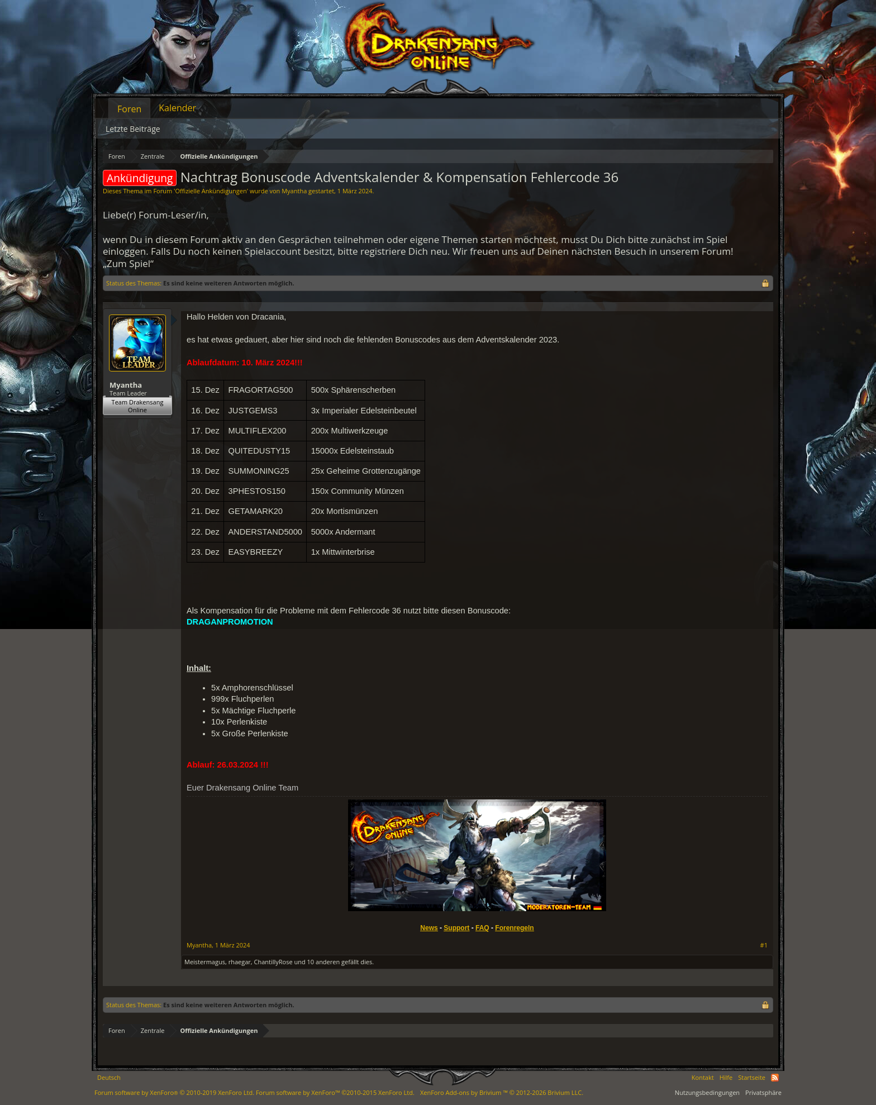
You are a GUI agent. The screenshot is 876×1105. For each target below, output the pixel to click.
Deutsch (109, 1077)
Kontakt (703, 1077)
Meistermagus (204, 962)
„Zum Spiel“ (128, 263)
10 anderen (323, 962)
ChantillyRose (273, 962)
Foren (129, 109)
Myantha (294, 191)
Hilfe (726, 1077)
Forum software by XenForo (174, 1092)
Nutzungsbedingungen (707, 1092)
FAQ (482, 928)
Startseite (751, 1077)
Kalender (177, 108)
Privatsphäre (763, 1092)
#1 (764, 945)
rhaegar (239, 962)
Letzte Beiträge (133, 128)
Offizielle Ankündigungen (210, 191)
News (428, 928)
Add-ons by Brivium (501, 1092)
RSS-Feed (775, 1078)
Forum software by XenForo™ (335, 1092)
